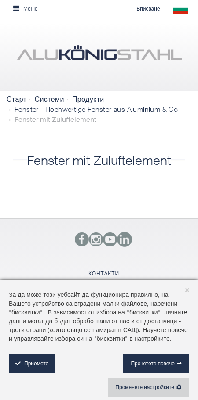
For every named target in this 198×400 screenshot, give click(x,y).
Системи (49, 99)
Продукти (88, 99)
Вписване (148, 8)
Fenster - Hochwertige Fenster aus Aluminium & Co (96, 109)
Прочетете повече (153, 363)
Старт (16, 99)
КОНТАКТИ (103, 273)
